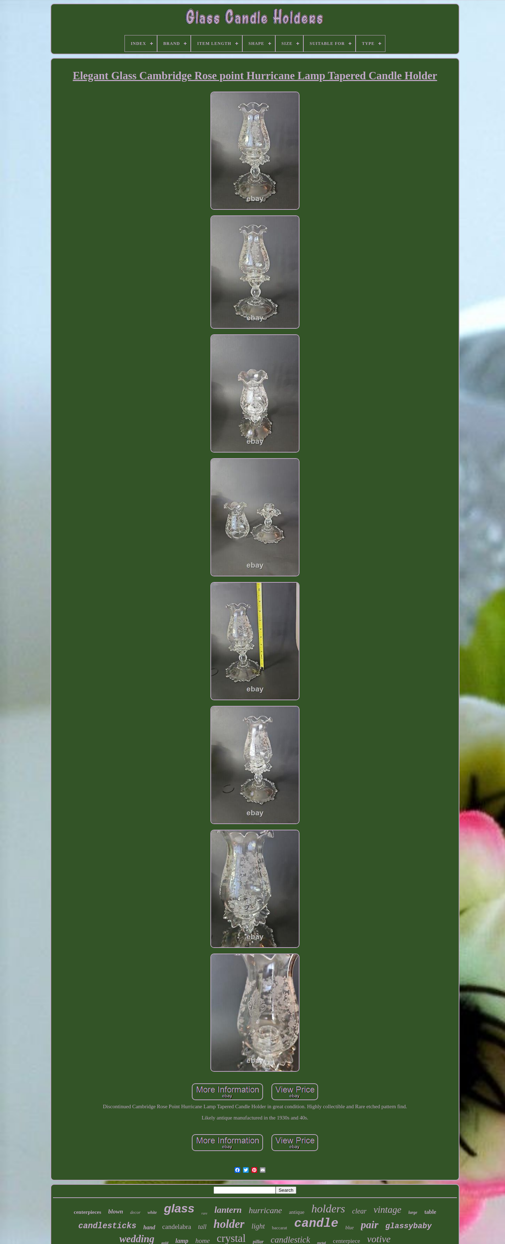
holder (229, 1224)
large (413, 1212)
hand (149, 1227)
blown (115, 1211)
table (430, 1212)
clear (359, 1211)
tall (202, 1226)
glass (179, 1208)
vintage (387, 1209)
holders (328, 1208)
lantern (228, 1210)
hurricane (265, 1210)
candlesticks (107, 1226)
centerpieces (87, 1212)
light (258, 1226)
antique (296, 1212)
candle (316, 1224)
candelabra (176, 1226)
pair (369, 1224)
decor (135, 1212)
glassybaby (408, 1226)
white (152, 1212)
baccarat (279, 1227)
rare (204, 1213)
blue (349, 1227)
